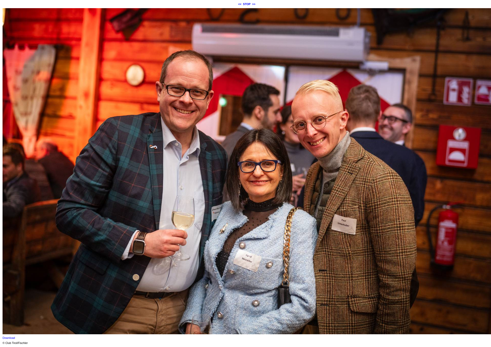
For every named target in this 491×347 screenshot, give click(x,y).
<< (239, 4)
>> (253, 4)
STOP (247, 4)
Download (9, 337)
